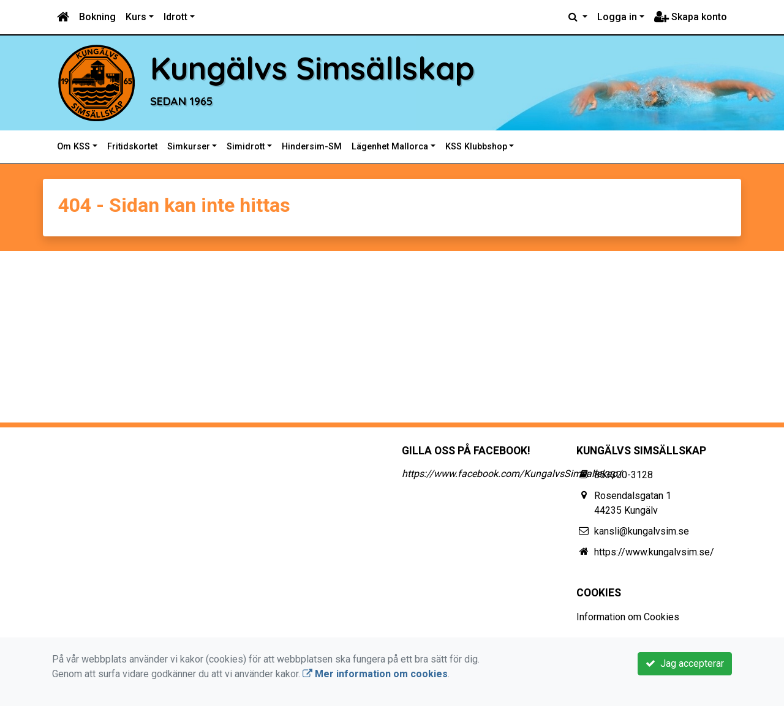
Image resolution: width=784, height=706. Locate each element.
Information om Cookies (627, 617)
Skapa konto (690, 17)
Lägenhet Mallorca (390, 146)
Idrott (175, 17)
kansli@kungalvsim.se (641, 531)
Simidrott (246, 146)
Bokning (97, 17)
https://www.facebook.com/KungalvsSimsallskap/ (512, 473)
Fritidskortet (132, 146)
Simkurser (188, 146)
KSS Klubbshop (476, 146)
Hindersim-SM (312, 146)
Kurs (136, 17)
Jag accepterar (685, 663)
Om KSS (73, 146)
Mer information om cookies (375, 674)
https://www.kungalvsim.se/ (654, 552)
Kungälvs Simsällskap (312, 68)
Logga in (617, 17)
